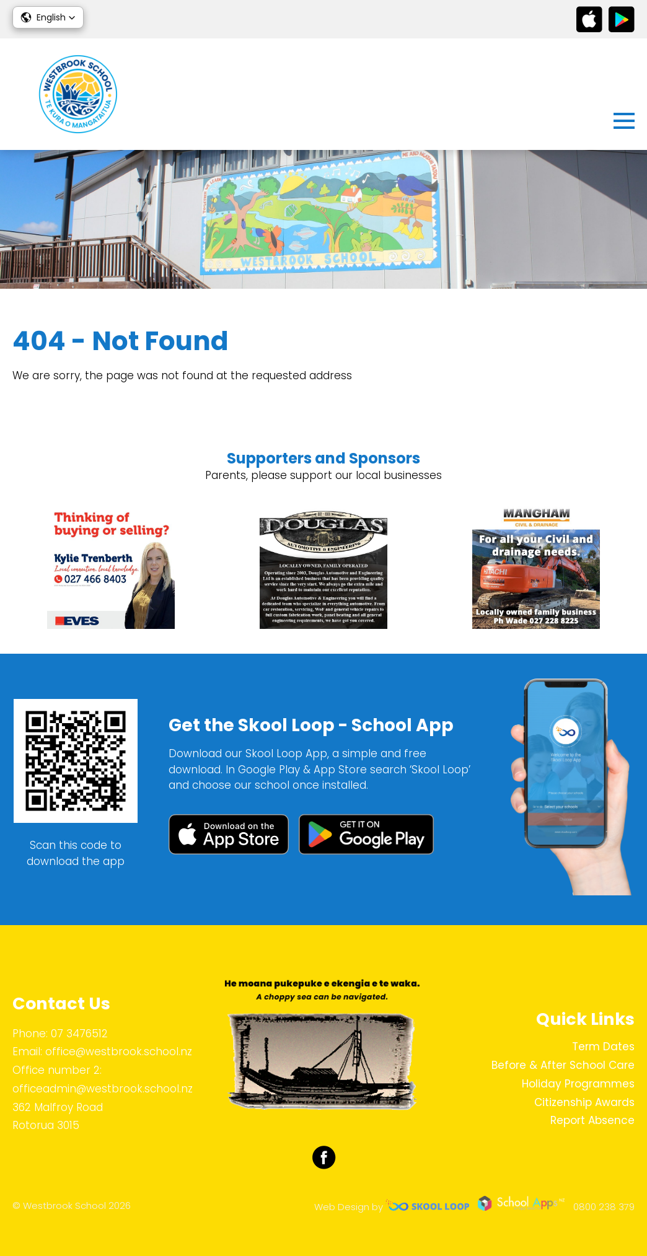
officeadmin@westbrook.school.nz (102, 1088)
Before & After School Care (563, 1065)
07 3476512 (79, 1033)
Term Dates (603, 1046)
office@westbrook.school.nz (118, 1051)
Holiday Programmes (578, 1083)
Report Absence (592, 1120)
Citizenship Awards (584, 1102)
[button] (48, 17)
